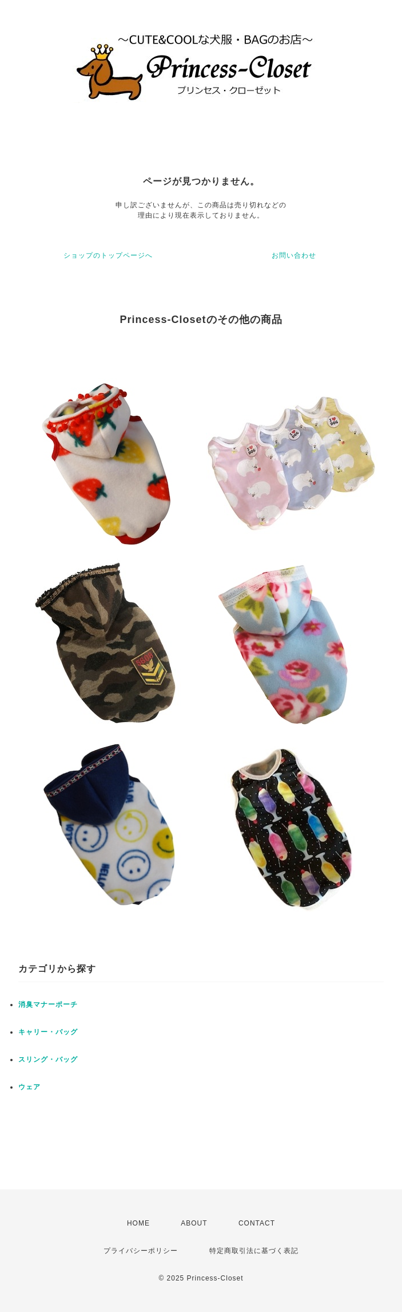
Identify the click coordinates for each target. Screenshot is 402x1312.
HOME (138, 1223)
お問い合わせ (294, 255)
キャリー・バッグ (48, 1032)
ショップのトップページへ (108, 255)
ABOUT (194, 1223)
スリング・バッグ (48, 1059)
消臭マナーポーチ (48, 1004)
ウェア (29, 1087)
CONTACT (256, 1223)
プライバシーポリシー (141, 1251)
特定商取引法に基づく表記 (253, 1251)
